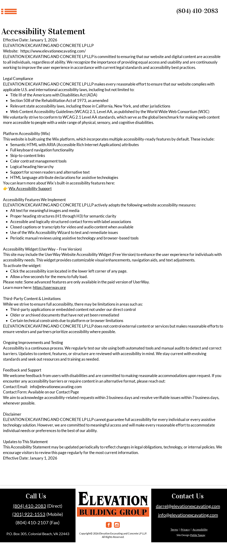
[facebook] (109, 525)
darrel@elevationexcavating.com (188, 506)
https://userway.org (49, 287)
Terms (174, 529)
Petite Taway (197, 535)
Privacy (185, 529)
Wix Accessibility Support (30, 188)
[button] (9, 11)
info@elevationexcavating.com (56, 386)
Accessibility (200, 529)
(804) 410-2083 (197, 11)
